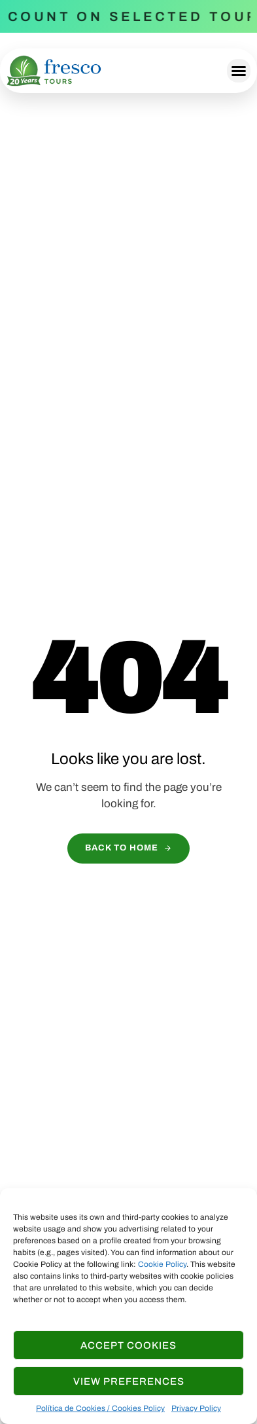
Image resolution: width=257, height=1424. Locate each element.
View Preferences (128, 1381)
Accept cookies (128, 1345)
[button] (238, 70)
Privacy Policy (196, 1408)
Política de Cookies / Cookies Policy (100, 1408)
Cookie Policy (162, 1264)
